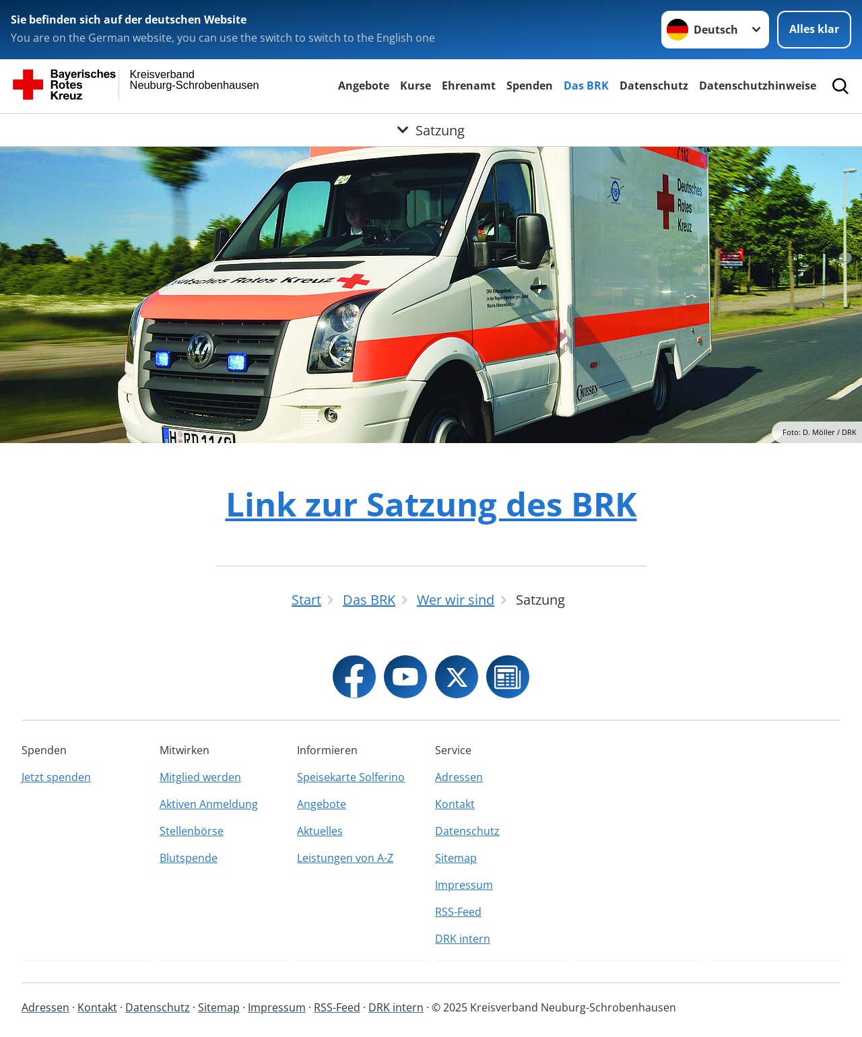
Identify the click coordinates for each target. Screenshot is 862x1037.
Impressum (464, 884)
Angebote (363, 85)
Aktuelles (320, 831)
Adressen (459, 777)
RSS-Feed (458, 911)
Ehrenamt (469, 85)
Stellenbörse (192, 831)
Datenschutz (654, 85)
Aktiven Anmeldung (209, 804)
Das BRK (586, 85)
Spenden (529, 85)
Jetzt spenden (56, 777)
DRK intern (462, 938)
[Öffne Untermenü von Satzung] (431, 130)
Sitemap (456, 857)
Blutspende (189, 857)
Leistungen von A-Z (345, 857)
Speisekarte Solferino (351, 777)
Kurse (415, 85)
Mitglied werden (200, 777)
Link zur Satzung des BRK (431, 503)
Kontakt (455, 804)
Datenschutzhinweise (757, 85)
